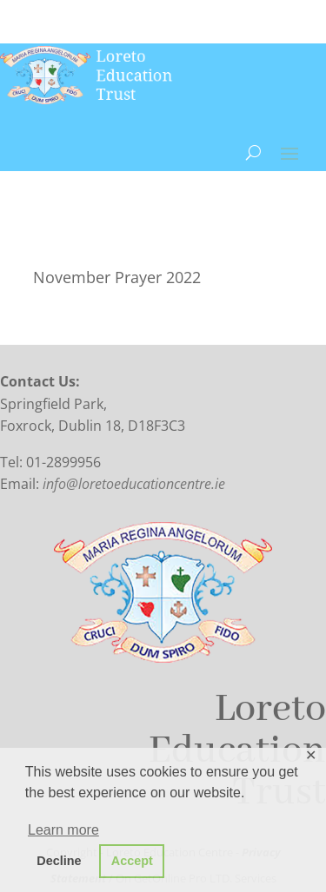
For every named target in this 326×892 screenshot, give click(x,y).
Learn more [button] (63, 830)
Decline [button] (59, 861)
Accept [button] (132, 861)
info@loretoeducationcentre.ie (134, 483)
